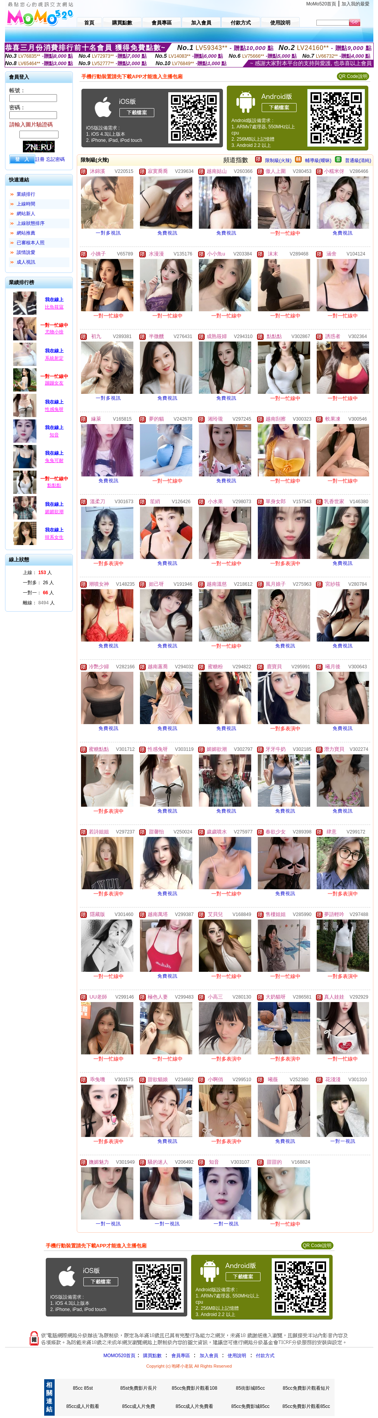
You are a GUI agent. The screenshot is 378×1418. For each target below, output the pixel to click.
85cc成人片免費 (138, 1406)
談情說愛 (26, 252)
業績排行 (26, 194)
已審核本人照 (31, 242)
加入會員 (209, 1355)
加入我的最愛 (355, 4)
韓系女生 (54, 537)
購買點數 (151, 1355)
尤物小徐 (54, 332)
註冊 (40, 159)
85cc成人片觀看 (82, 1406)
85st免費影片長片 (138, 1388)
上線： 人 (37, 572)
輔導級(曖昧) (318, 160)
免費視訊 (167, 233)
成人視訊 (26, 262)
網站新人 (26, 213)
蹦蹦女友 (54, 383)
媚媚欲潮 (54, 511)
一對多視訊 (108, 233)
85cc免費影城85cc (250, 1406)
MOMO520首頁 (120, 1355)
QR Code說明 (352, 76)
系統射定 (54, 358)
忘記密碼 (55, 159)
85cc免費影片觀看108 (194, 1388)
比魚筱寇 (54, 307)
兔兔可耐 (54, 460)
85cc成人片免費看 (194, 1406)
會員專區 (180, 1355)
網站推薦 (26, 233)
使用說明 (237, 1355)
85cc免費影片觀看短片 (306, 1388)
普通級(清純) (358, 160)
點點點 (54, 485)
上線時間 (26, 204)
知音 (54, 435)
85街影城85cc (250, 1388)
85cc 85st (83, 1388)
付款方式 (265, 1355)
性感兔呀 (54, 409)
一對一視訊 (343, 1141)
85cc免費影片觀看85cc (306, 1406)
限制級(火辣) (278, 160)
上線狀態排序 (31, 223)
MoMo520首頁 (321, 4)
